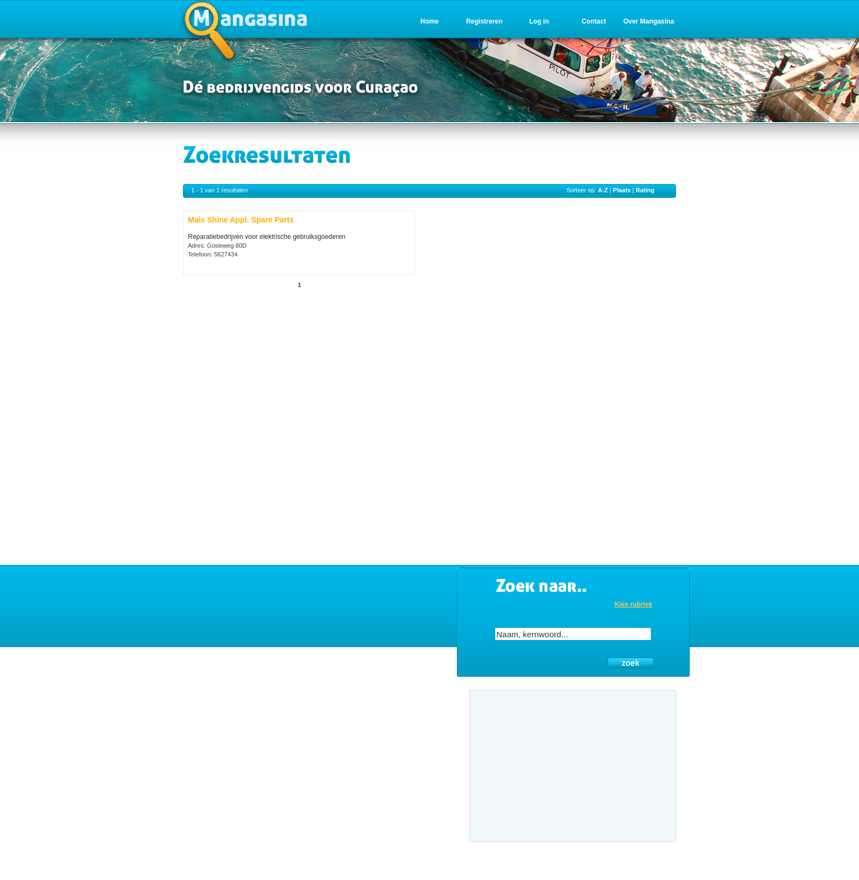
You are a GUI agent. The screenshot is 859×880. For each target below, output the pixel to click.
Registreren (484, 21)
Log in (539, 21)
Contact (594, 21)
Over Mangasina (648, 21)
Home (429, 21)
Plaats (622, 190)
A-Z (603, 190)
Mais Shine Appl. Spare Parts (241, 219)
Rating (644, 190)
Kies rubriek (633, 604)
